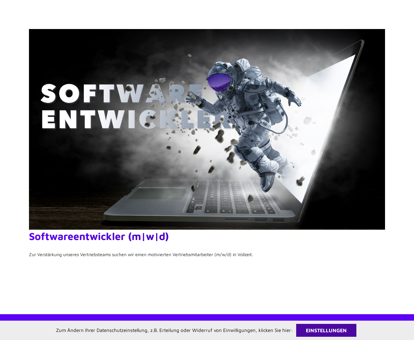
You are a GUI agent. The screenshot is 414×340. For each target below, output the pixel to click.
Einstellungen (326, 330)
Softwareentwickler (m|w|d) (99, 236)
